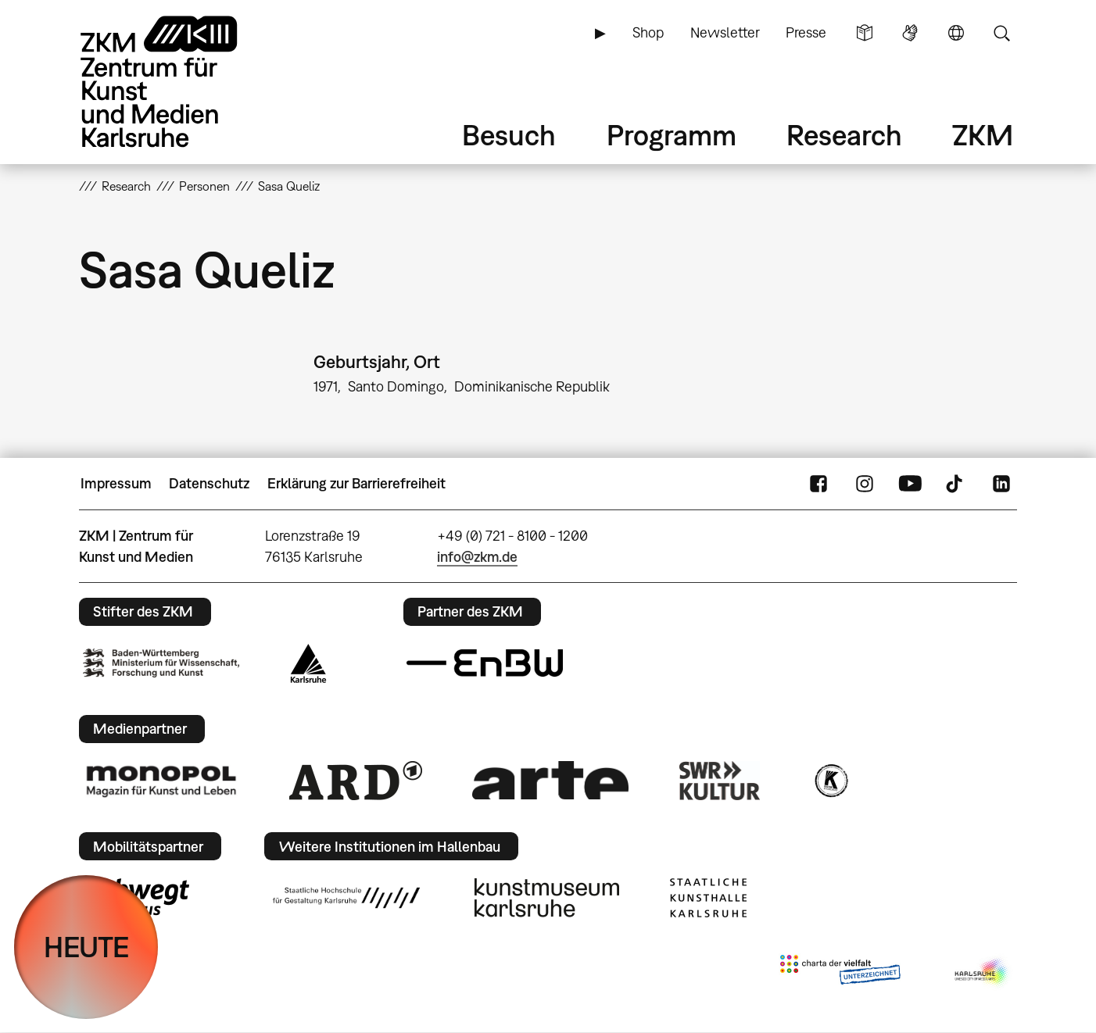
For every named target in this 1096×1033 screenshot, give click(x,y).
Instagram (864, 483)
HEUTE (86, 946)
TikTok (956, 483)
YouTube (910, 483)
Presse (806, 32)
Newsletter (725, 32)
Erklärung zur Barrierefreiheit (356, 483)
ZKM (982, 135)
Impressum (116, 483)
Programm (671, 135)
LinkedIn (1001, 483)
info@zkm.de (477, 557)
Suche (1001, 33)
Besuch (509, 135)
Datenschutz (209, 483)
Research (844, 135)
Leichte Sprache (864, 33)
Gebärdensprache (910, 33)
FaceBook (818, 483)
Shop (648, 32)
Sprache (956, 33)
